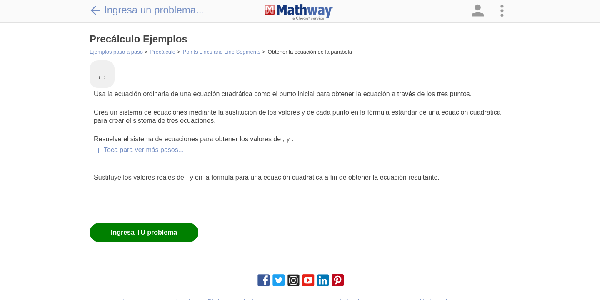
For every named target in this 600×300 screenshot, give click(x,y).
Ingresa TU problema (144, 232)
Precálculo (162, 52)
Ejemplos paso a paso (116, 52)
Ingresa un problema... (147, 10)
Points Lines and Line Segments (221, 52)
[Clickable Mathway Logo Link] (299, 12)
